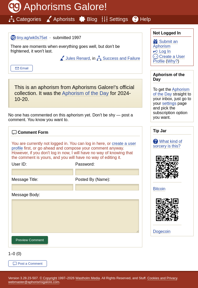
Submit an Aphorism (165, 43)
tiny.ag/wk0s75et (32, 37)
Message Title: (25, 179)
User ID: (19, 164)
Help (145, 19)
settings (169, 103)
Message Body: (26, 195)
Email (24, 68)
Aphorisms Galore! (65, 6)
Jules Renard (77, 58)
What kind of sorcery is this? (167, 143)
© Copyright (48, 278)
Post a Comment (30, 263)
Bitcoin (159, 189)
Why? (172, 61)
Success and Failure (121, 58)
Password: (85, 164)
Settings (118, 19)
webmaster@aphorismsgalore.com (33, 282)
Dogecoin (161, 231)
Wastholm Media (88, 278)
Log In (164, 51)
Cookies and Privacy (162, 278)
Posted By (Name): (92, 179)
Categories (28, 19)
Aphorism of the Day (171, 91)
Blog (92, 19)
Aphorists (64, 19)
